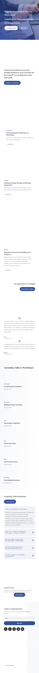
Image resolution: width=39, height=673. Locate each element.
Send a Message (10, 665)
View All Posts (19, 594)
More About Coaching (27, 289)
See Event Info (7, 389)
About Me (23, 28)
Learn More (10, 144)
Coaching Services (11, 28)
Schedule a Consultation (12, 82)
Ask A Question (10, 501)
